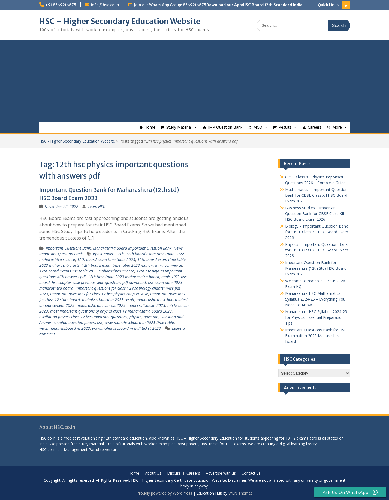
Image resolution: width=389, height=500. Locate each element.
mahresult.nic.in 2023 (146, 305)
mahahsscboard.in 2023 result (108, 299)
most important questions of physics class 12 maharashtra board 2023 (111, 311)
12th (120, 253)
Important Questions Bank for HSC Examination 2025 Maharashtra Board (316, 335)
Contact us (251, 473)
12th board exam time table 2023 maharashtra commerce (132, 265)
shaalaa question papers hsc (78, 322)
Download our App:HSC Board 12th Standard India (254, 4)
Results (285, 127)
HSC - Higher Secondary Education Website (77, 141)
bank (165, 276)
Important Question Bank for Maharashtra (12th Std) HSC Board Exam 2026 (315, 268)
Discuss (174, 473)
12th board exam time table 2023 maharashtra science (86, 271)
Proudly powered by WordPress (164, 493)
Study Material (179, 127)
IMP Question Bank (225, 127)
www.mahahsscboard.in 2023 (64, 328)
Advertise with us (221, 473)
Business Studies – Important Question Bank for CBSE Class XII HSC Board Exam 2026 (314, 213)
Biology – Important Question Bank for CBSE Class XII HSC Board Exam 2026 (316, 231)
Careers (314, 127)
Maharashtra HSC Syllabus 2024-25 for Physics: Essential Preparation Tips (316, 317)
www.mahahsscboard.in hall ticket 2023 (126, 328)
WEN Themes (240, 493)
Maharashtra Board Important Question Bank (132, 248)
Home (149, 127)
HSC (175, 276)
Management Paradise (84, 449)
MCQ (257, 127)
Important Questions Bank (68, 248)
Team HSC (96, 206)
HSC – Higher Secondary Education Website (119, 21)
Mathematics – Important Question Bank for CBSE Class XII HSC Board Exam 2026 (316, 195)
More (337, 127)
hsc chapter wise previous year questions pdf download (99, 282)
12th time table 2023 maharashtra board (123, 276)
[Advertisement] (194, 81)
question (151, 316)
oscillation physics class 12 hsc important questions (83, 316)
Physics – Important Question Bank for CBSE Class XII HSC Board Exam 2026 (316, 250)
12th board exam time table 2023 (106, 259)
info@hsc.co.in (105, 4)
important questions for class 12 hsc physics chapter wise (99, 293)
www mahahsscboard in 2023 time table (139, 322)
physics (135, 316)
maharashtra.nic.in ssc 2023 (101, 305)
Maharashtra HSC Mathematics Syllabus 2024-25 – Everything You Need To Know (315, 299)
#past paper (103, 253)
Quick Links (328, 4)
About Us (153, 473)
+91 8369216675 (60, 4)
